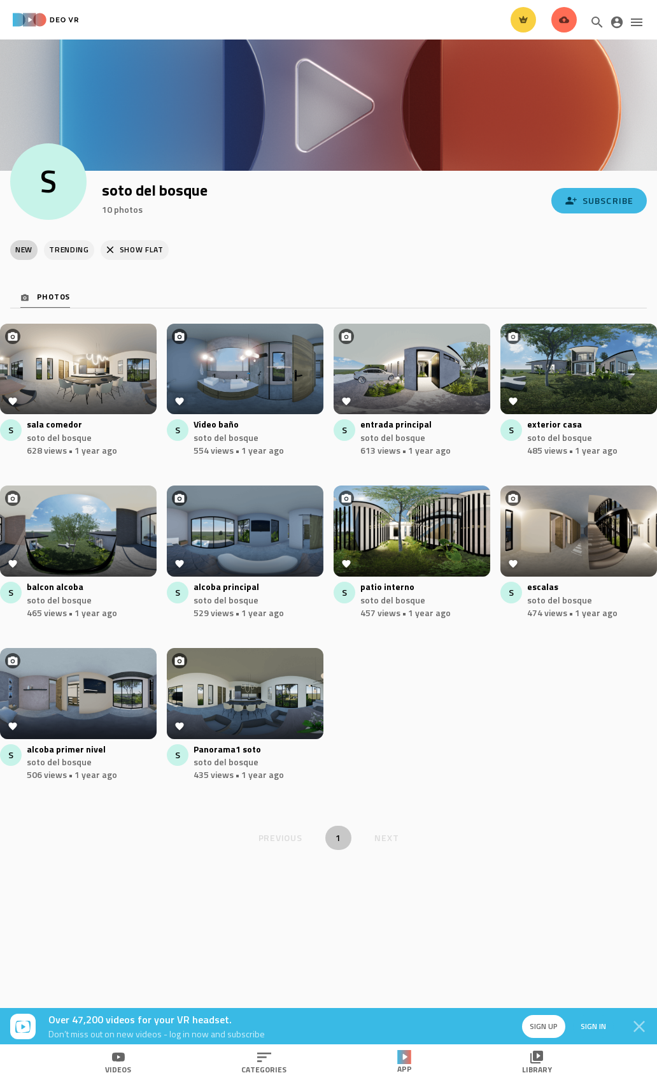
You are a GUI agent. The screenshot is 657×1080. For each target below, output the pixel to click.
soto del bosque (59, 437)
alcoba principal (226, 587)
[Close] (639, 1026)
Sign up (544, 1026)
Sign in (593, 1026)
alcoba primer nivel (66, 749)
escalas (542, 587)
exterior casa (554, 424)
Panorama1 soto (227, 749)
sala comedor (54, 424)
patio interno (387, 587)
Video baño (216, 424)
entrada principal (396, 424)
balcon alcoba (55, 587)
